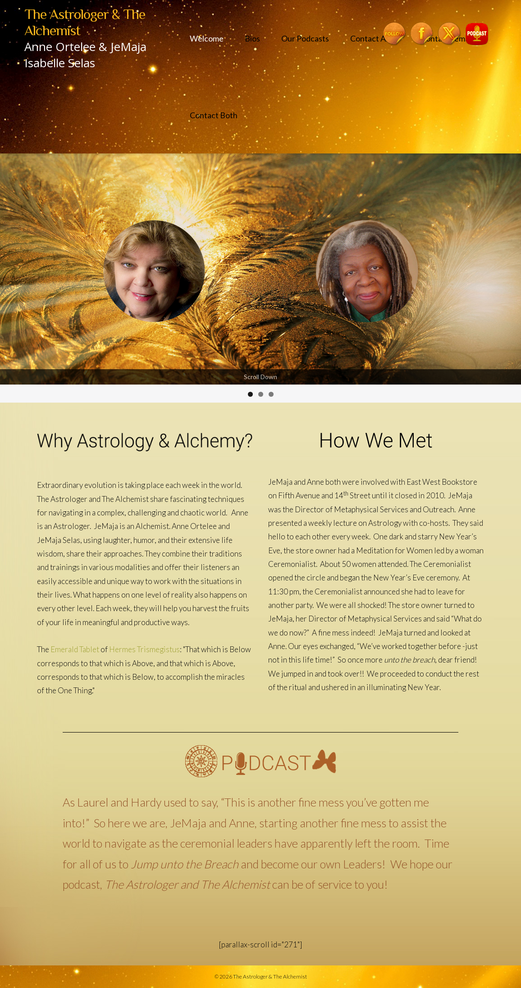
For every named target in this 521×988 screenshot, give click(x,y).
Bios (252, 38)
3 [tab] (271, 394)
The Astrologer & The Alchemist (270, 976)
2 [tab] (260, 394)
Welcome (207, 38)
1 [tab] (250, 394)
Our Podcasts (305, 38)
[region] (260, 278)
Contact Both (214, 115)
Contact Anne (374, 38)
